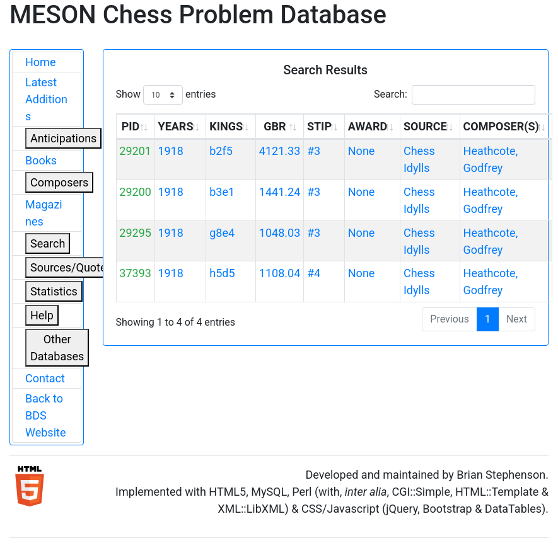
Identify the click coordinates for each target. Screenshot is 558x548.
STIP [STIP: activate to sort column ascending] (319, 126)
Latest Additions (46, 99)
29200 (135, 191)
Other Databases (57, 348)
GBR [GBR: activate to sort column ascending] (275, 126)
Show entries (166, 95)
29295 (135, 232)
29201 (135, 150)
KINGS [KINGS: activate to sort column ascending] (226, 126)
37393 (135, 273)
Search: (454, 95)
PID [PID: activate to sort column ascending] (131, 126)
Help (42, 315)
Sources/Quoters (73, 267)
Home (40, 62)
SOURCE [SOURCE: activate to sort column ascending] (425, 126)
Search (47, 243)
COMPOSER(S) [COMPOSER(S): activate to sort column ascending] (501, 126)
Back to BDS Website (45, 415)
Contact (45, 378)
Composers (59, 182)
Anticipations (63, 138)
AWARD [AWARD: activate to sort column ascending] (367, 126)
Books (41, 160)
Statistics (54, 291)
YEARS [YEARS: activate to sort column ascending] (175, 126)
